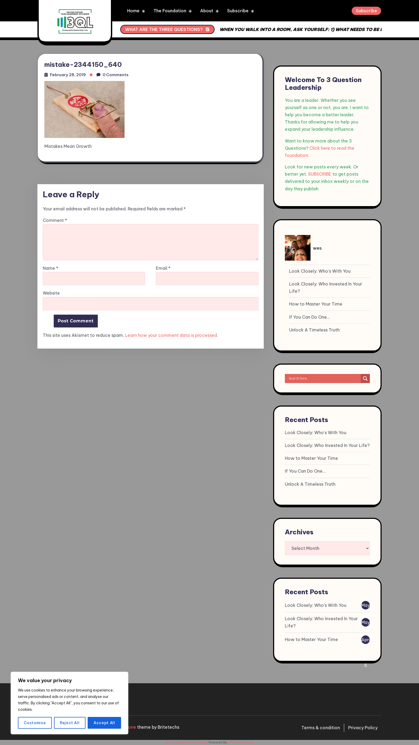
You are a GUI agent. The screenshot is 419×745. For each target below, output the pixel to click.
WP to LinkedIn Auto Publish (186, 742)
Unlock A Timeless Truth (314, 330)
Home (133, 10)
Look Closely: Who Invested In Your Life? (325, 287)
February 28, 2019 (68, 74)
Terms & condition (320, 727)
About (206, 10)
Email (163, 268)
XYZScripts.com (241, 742)
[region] (69, 703)
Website (51, 293)
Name (50, 268)
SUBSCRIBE (319, 174)
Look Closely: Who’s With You (320, 271)
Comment (55, 220)
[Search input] (324, 378)
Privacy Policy (363, 727)
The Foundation (169, 10)
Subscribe (238, 10)
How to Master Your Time (315, 304)
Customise (35, 722)
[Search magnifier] (365, 378)
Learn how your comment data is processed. (171, 335)
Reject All (70, 722)
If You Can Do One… (309, 317)
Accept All (104, 722)
